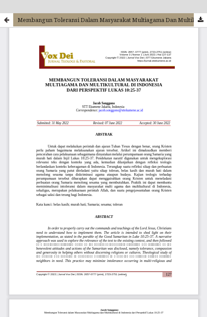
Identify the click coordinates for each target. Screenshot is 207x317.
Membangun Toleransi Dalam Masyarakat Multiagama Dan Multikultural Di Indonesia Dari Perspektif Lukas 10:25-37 (112, 20)
